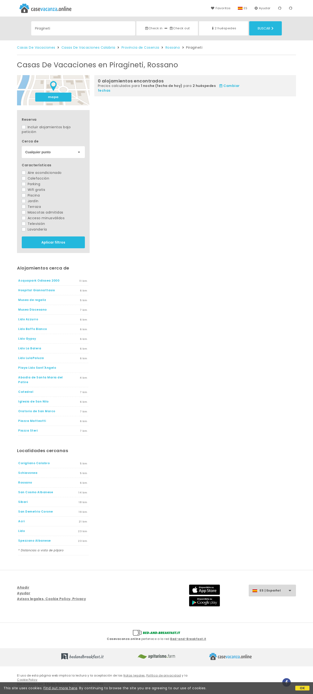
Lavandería (34, 229)
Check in (154, 28)
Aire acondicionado (42, 172)
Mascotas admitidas (42, 212)
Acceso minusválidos (43, 218)
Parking (31, 184)
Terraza (31, 206)
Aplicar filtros (53, 242)
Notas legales (134, 675)
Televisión (33, 223)
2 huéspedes (223, 28)
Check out (179, 28)
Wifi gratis (33, 189)
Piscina (31, 195)
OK (302, 688)
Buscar (266, 28)
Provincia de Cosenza (140, 47)
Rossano (172, 47)
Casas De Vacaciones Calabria (88, 47)
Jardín (30, 201)
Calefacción (35, 178)
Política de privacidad (163, 675)
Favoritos (220, 8)
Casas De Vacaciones (36, 47)
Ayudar (263, 8)
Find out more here (60, 688)
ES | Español (278, 590)
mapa (53, 97)
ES (246, 8)
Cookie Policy (27, 680)
